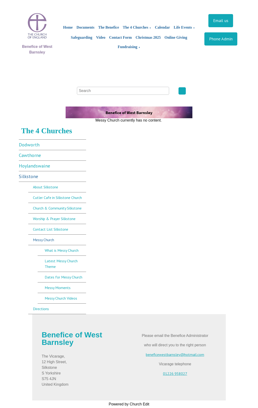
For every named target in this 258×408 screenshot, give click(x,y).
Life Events (183, 27)
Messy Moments (58, 287)
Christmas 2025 (148, 37)
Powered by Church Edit (129, 404)
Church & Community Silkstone (57, 208)
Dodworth (29, 145)
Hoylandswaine (34, 166)
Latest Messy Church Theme (61, 264)
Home (68, 27)
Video (100, 37)
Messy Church (43, 239)
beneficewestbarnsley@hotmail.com (175, 354)
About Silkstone (45, 187)
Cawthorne (30, 155)
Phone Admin (221, 39)
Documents (85, 27)
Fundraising (128, 47)
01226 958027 (175, 373)
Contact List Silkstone (50, 229)
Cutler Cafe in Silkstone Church (57, 197)
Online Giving (176, 37)
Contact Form (120, 37)
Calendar (162, 27)
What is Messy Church (62, 250)
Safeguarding (81, 37)
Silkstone (28, 176)
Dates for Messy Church (63, 277)
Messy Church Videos (61, 298)
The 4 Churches (135, 27)
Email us (220, 20)
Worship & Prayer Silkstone (54, 218)
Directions (41, 308)
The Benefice (108, 27)
